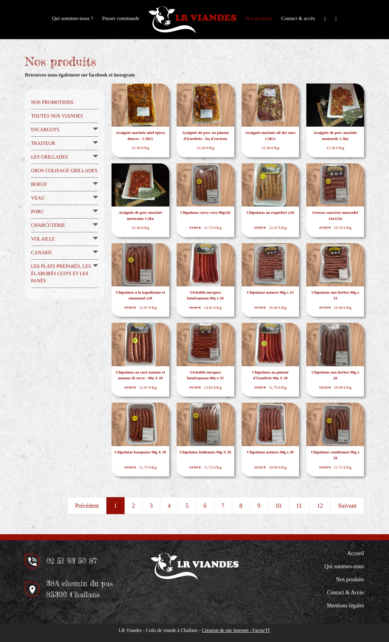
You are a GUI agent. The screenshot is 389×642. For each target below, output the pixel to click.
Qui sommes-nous (344, 566)
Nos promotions (52, 102)
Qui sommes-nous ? (72, 18)
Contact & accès (298, 18)
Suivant (347, 505)
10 (278, 505)
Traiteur (43, 143)
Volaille (43, 238)
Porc (37, 211)
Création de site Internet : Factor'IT (236, 630)
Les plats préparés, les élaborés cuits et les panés (61, 273)
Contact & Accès (345, 592)
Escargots (45, 129)
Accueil (355, 553)
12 (320, 505)
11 (299, 505)
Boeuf (39, 184)
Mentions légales (345, 606)
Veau (37, 197)
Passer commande (120, 18)
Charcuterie (48, 225)
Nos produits (259, 18)
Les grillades (49, 156)
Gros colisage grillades (64, 170)
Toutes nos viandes (57, 115)
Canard (41, 252)
